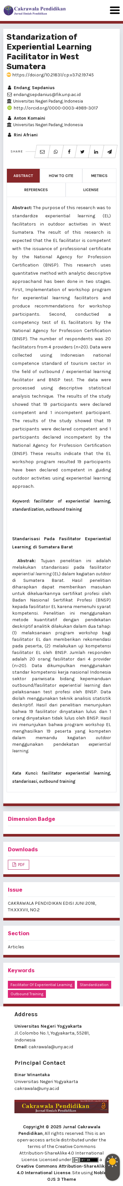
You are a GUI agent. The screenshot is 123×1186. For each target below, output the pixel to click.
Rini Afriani (22, 135)
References (36, 190)
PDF (21, 864)
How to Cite (61, 175)
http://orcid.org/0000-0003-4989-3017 (52, 108)
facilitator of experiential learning (41, 984)
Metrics (99, 175)
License (91, 190)
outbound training (26, 994)
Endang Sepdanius (31, 87)
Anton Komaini (26, 118)
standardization (94, 984)
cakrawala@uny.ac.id (51, 1047)
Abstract (23, 175)
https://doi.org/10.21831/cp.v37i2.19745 (50, 75)
